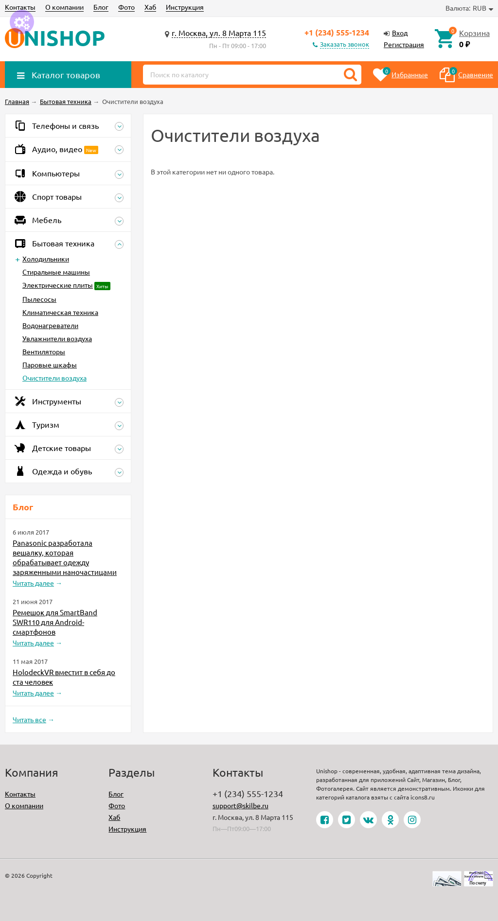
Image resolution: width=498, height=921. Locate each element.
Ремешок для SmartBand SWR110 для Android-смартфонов (55, 622)
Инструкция (185, 6)
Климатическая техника (60, 312)
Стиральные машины (56, 271)
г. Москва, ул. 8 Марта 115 (219, 32)
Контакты (20, 6)
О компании (64, 6)
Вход (400, 32)
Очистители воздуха (54, 377)
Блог (100, 6)
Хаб (150, 6)
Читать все (29, 719)
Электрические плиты (57, 284)
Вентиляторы (43, 351)
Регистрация (404, 44)
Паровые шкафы (49, 364)
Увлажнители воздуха (57, 338)
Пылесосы (39, 299)
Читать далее (33, 582)
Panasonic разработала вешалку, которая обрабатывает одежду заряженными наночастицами (65, 557)
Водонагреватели (50, 325)
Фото (126, 6)
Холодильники (45, 258)
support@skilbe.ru (240, 805)
